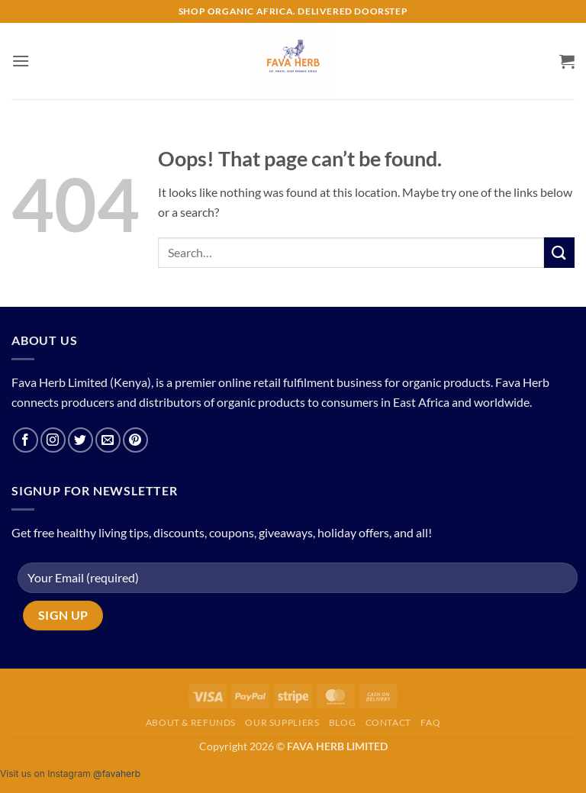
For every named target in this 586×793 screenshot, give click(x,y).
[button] (20, 60)
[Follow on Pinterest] (135, 440)
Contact (388, 722)
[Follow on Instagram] (53, 440)
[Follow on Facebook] (25, 440)
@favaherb (116, 773)
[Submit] (559, 252)
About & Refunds (191, 722)
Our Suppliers (282, 722)
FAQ (430, 722)
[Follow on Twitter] (80, 440)
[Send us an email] (108, 440)
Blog (342, 722)
